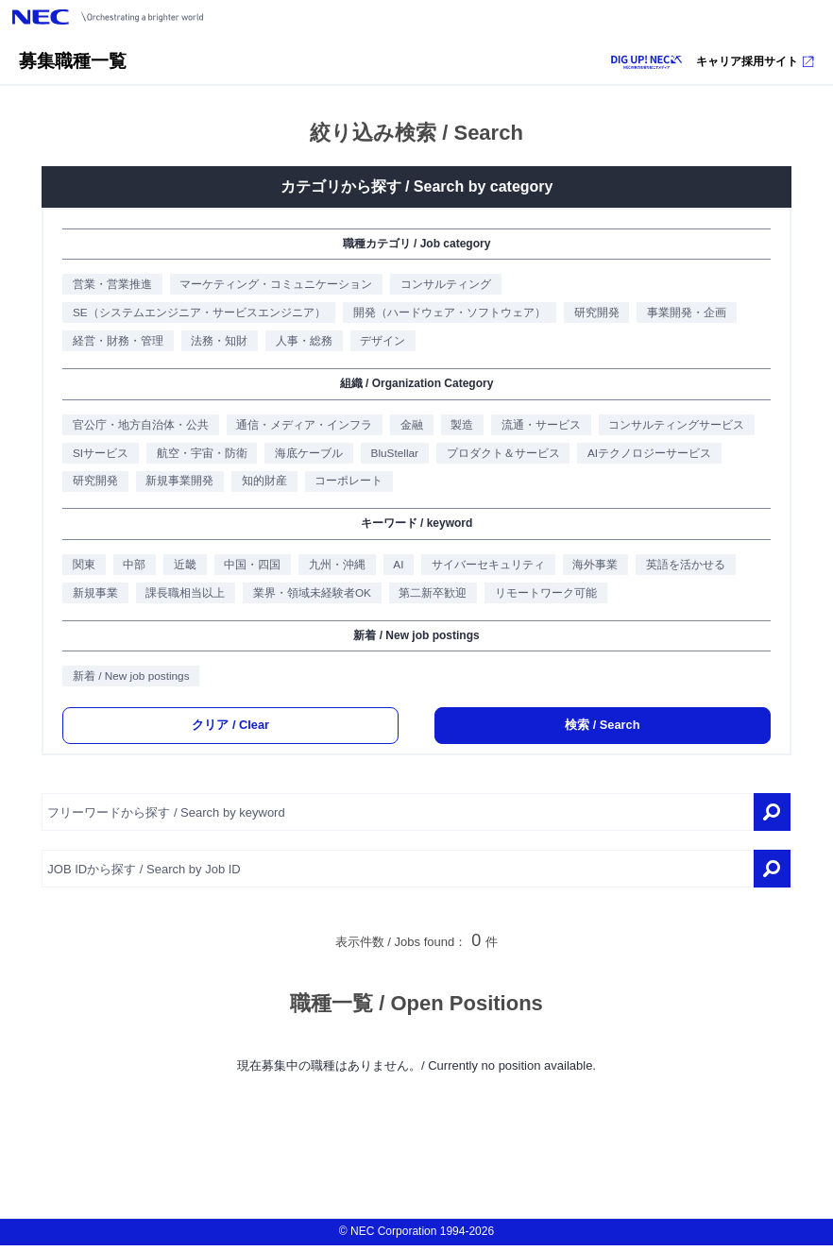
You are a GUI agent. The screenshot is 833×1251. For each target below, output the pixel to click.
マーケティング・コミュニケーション (271, 285)
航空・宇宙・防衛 (196, 455)
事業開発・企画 (683, 314)
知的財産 (260, 484)
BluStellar (391, 455)
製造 (458, 426)
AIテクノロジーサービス (648, 455)
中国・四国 (248, 568)
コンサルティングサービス (674, 426)
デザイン (379, 342)
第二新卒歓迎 (429, 596)
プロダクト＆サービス (501, 455)
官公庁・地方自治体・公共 (135, 426)
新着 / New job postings (126, 680)
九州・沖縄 (333, 568)
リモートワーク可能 (542, 596)
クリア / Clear (230, 730)
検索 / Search (602, 730)
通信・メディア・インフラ (300, 426)
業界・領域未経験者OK (308, 596)
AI (395, 568)
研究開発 (592, 314)
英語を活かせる (684, 568)
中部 (129, 568)
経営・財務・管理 (112, 342)
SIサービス (95, 455)
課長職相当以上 (181, 596)
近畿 (180, 568)
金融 (407, 426)
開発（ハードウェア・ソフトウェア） (445, 314)
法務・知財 (214, 342)
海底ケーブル (304, 455)
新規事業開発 (175, 484)
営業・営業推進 (107, 285)
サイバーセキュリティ (486, 568)
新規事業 (90, 596)
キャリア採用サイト (755, 61)
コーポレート (345, 484)
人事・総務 (299, 342)
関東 (78, 568)
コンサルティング (441, 285)
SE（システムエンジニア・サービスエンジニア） (194, 314)
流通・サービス (538, 426)
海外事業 (593, 568)
